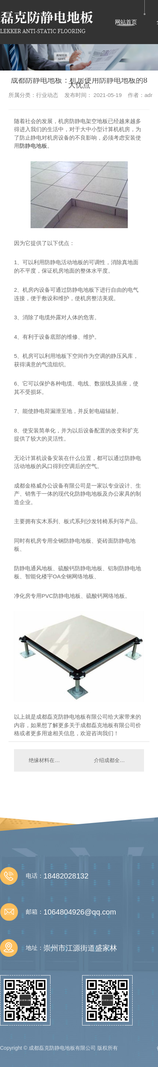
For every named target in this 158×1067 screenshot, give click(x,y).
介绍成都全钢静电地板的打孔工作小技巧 (115, 760)
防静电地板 (33, 146)
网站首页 (126, 22)
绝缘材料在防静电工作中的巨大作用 (46, 760)
